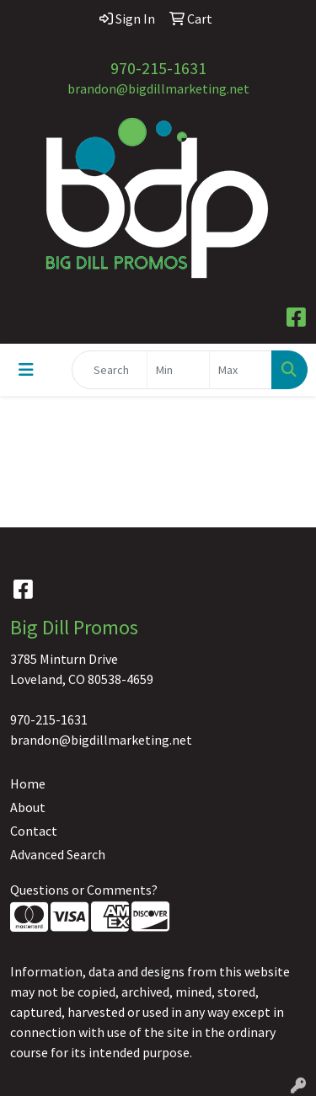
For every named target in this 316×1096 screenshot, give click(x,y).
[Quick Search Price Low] (178, 369)
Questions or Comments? (84, 889)
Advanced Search (57, 854)
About (28, 807)
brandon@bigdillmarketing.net (158, 88)
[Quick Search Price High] (240, 369)
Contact (33, 830)
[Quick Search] (109, 369)
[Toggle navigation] (26, 370)
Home (28, 783)
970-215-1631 (158, 67)
